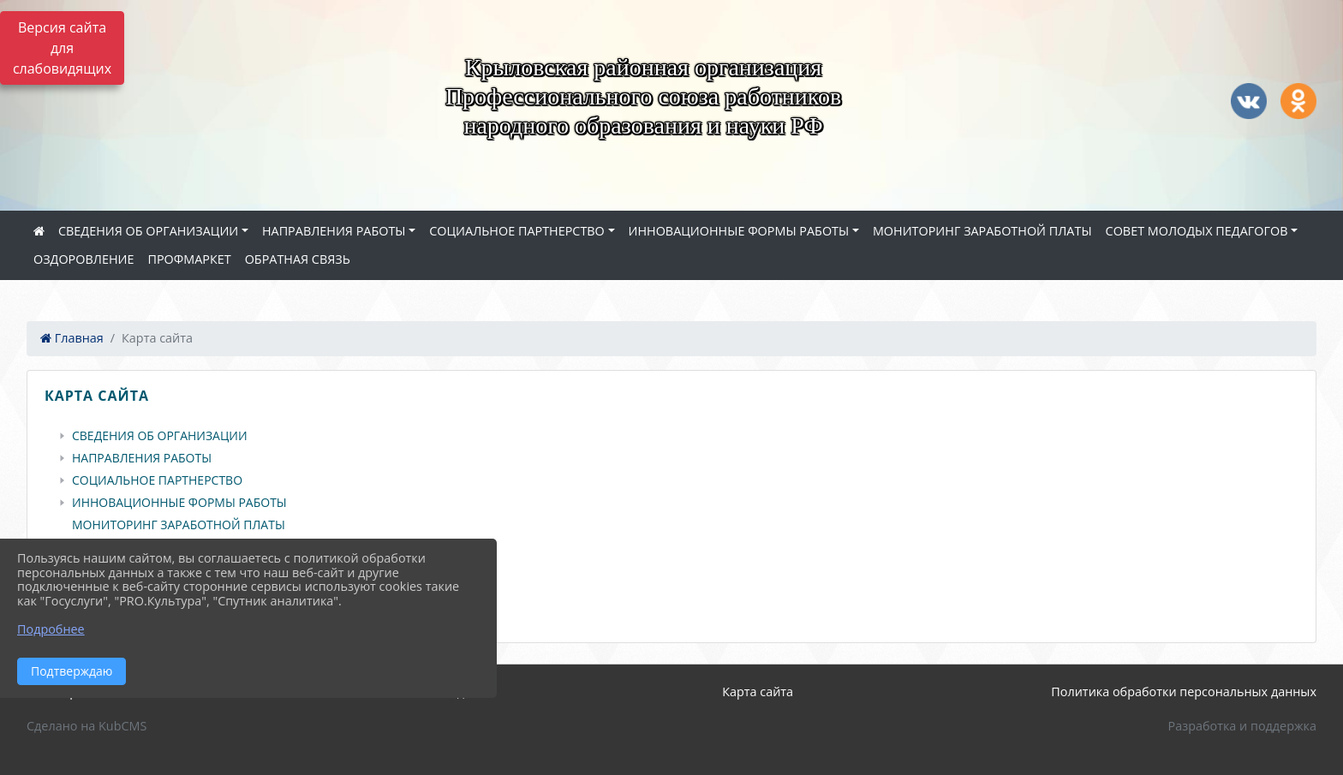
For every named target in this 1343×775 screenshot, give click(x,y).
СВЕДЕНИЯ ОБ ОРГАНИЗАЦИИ (148, 231)
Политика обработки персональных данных (1183, 691)
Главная (72, 338)
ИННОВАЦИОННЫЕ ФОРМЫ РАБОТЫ (739, 231)
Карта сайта (757, 691)
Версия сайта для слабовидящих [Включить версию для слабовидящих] (62, 48)
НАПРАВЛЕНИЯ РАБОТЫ (334, 231)
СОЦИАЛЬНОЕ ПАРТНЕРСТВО (517, 231)
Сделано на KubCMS (86, 726)
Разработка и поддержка (1242, 726)
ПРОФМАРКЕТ (188, 259)
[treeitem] (674, 436)
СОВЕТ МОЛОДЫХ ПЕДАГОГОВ (1197, 231)
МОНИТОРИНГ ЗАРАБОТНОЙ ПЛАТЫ (982, 231)
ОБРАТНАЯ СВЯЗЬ (297, 259)
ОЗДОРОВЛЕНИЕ (83, 259)
